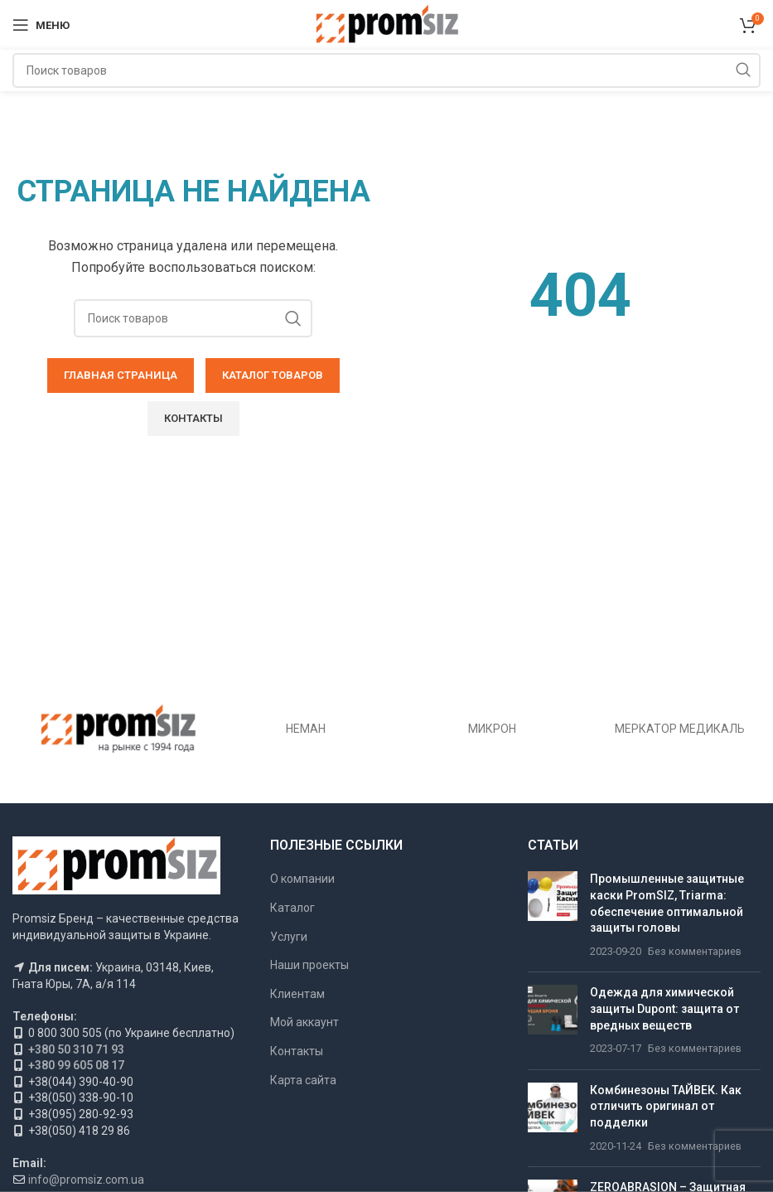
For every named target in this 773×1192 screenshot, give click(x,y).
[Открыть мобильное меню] (41, 24)
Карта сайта (303, 1080)
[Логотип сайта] (386, 24)
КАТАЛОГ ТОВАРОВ (272, 375)
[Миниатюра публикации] (552, 915)
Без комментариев (695, 951)
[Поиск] (386, 70)
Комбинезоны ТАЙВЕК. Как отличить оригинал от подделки (666, 1106)
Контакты (193, 418)
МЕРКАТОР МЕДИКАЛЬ (680, 728)
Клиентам (297, 994)
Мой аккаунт (304, 1022)
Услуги (288, 936)
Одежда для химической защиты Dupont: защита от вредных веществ (664, 1008)
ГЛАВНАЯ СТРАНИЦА (120, 375)
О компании (302, 878)
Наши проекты (309, 965)
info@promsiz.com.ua (86, 1179)
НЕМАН (306, 728)
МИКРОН (492, 728)
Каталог (292, 907)
